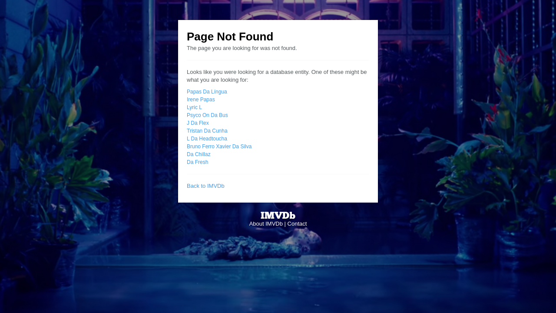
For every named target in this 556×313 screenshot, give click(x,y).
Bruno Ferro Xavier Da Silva (219, 146)
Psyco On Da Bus (207, 115)
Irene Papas (201, 100)
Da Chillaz (199, 154)
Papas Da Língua (207, 92)
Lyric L (194, 107)
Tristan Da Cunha (207, 131)
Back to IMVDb (206, 186)
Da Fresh (197, 162)
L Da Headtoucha (207, 139)
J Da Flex (198, 123)
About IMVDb (266, 223)
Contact (297, 223)
